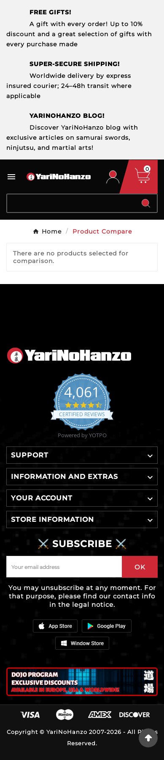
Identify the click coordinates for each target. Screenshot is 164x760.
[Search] (71, 203)
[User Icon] (112, 176)
